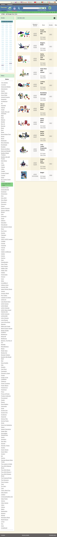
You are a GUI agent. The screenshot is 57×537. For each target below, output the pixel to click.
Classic (3, 167)
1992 (10, 48)
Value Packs (4, 498)
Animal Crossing (5, 97)
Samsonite (4, 406)
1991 (6, 48)
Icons (2, 278)
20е (10, 14)
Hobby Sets (4, 270)
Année (3, 18)
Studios (3, 447)
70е (53, 12)
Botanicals (4, 140)
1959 (10, 27)
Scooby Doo (4, 410)
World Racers (4, 519)
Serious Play (4, 419)
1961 (6, 29)
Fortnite (3, 243)
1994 (6, 50)
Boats (2, 132)
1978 (2, 40)
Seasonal (3, 416)
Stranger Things (5, 445)
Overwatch (4, 371)
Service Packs (5, 421)
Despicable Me (5, 189)
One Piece (4, 369)
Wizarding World (5, 517)
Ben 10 (3, 124)
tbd (2, 456)
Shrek (2, 423)
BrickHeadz (4, 144)
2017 (2, 65)
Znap (2, 526)
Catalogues (9, 4)
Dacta (2, 177)
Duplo (2, 218)
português (40, 2)
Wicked (3, 515)
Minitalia (3, 344)
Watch (2, 509)
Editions (3, 220)
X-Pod (2, 521)
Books (2, 136)
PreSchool (4, 389)
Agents (3, 91)
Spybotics (3, 439)
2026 (6, 71)
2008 (2, 59)
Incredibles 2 (4, 283)
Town (2, 484)
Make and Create (5, 326)
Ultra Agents (4, 492)
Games (3, 256)
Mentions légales (25, 535)
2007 (10, 57)
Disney (3, 206)
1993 (2, 50)
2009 (6, 59)
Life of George (5, 318)
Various (3, 501)
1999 (2, 53)
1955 (6, 25)
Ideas (2, 281)
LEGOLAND (4, 316)
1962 (10, 29)
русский (13, 2)
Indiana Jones (4, 285)
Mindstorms (4, 334)
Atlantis (3, 107)
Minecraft (3, 336)
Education (3, 222)
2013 (10, 61)
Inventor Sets (4, 287)
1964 (6, 31)
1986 (10, 44)
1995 (10, 50)
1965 (10, 31)
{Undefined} (4, 528)
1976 (6, 38)
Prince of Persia (5, 394)
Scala (2, 408)
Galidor (3, 254)
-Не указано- (4, 82)
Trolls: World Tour (5, 490)
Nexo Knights (4, 363)
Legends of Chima (6, 297)
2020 (2, 67)
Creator (3, 171)
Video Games (4, 503)
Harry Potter (4, 264)
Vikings (3, 507)
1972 (2, 36)
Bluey (2, 128)
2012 (6, 61)
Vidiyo (2, 505)
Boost (2, 138)
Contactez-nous (52, 535)
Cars (2, 163)
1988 (6, 46)
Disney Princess (5, 208)
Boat (2, 130)
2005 (2, 57)
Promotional (4, 398)
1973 (6, 36)
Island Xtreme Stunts (6, 289)
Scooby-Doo (4, 412)
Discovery (3, 204)
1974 (10, 36)
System (3, 454)
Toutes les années (7, 21)
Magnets (3, 324)
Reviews (3, 4)
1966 (2, 33)
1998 (10, 52)
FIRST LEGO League (6, 239)
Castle (2, 165)
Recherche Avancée (42, 10)
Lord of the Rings (5, 322)
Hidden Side (4, 268)
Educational (4, 224)
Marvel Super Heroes (6, 328)
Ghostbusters (4, 262)
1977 (10, 38)
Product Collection (6, 396)
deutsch (52, 2)
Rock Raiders (4, 404)
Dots (2, 214)
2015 (6, 63)
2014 (2, 63)
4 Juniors (3, 84)
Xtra (2, 523)
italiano (46, 2)
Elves (2, 229)
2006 (6, 57)
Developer (3, 191)
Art (2, 103)
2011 (2, 61)
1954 (2, 25)
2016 (10, 63)
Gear (2, 260)
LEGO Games (4, 303)
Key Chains (4, 295)
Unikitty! (3, 494)
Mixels (2, 348)
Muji (2, 361)
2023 (2, 69)
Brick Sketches (5, 142)
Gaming (3, 258)
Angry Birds (4, 95)
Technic (3, 458)
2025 (10, 69)
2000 (6, 53)
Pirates (3, 375)
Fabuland (3, 235)
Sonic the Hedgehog (6, 425)
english (19, 2)
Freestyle (3, 245)
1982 (6, 42)
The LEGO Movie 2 (6, 472)
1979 (6, 40)
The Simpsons (5, 480)
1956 (10, 25)
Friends (3, 247)
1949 (2, 23)
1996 (2, 52)
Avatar (2, 109)
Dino (2, 196)
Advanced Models (5, 86)
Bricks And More (5, 149)
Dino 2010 (3, 198)
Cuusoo (3, 175)
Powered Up (4, 387)
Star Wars (3, 441)
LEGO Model (4, 306)
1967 (6, 33)
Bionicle (3, 126)
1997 (6, 52)
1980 (10, 40)
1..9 (4, 12)
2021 (6, 67)
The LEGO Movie (5, 470)
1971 (10, 34)
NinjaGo (3, 367)
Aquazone (3, 99)
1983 (10, 42)
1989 (10, 46)
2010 (10, 59)
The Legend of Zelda (6, 464)
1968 (10, 33)
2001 (10, 53)
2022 (10, 67)
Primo (2, 391)
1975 (2, 38)
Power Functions (5, 383)
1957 (2, 27)
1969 (2, 34)
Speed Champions (6, 429)
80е (55, 12)
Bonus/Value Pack (6, 134)
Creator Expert (5, 173)
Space (2, 427)
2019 (10, 65)
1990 (2, 48)
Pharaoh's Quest (5, 373)
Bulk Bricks (4, 160)
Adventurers (4, 89)
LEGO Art (3, 299)
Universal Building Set (7, 496)
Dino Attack (4, 200)
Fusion (3, 249)
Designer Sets (5, 187)
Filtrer (2, 75)
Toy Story (3, 486)
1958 (6, 27)
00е (6, 14)
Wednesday (4, 511)
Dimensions (4, 193)
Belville (3, 122)
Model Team (4, 350)
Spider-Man (4, 431)
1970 (6, 34)
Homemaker (4, 274)
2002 (2, 55)
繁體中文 (33, 2)
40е (47, 12)
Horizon (3, 276)
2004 (10, 55)
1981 (2, 42)
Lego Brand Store (5, 301)
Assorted (3, 105)
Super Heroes (4, 449)
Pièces (19, 8)
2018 (6, 65)
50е (49, 12)
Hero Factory (4, 266)
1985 (6, 44)
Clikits (2, 169)
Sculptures (4, 414)
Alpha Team (4, 93)
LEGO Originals (5, 308)
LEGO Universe (5, 314)
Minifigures (14, 8)
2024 (6, 69)
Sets (9, 8)
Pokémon (3, 381)
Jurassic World (5, 293)
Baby (2, 115)
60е (51, 12)
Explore (3, 233)
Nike (2, 365)
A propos (3, 535)
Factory (3, 237)
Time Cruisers (4, 482)
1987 (2, 46)
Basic (2, 117)
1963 (2, 31)
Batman (3, 119)
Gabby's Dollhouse (6, 251)
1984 (2, 44)
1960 (2, 29)
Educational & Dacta (6, 226)
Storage (3, 443)
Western (3, 513)
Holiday (3, 272)
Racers (3, 402)
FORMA (3, 241)
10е (8, 14)
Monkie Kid (4, 353)
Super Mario (4, 452)
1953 (10, 23)
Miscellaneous (5, 346)
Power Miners (4, 385)
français (26, 2)
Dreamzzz (3, 216)
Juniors (3, 291)
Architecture (4, 101)
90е (4, 14)
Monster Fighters (5, 355)
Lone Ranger (4, 320)
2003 (6, 55)
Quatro (3, 400)
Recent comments (53, 4)
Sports (2, 437)
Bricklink (3, 147)
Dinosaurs (3, 202)
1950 (6, 23)
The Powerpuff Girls (6, 478)
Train (2, 488)
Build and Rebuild (5, 151)
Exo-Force (4, 231)
